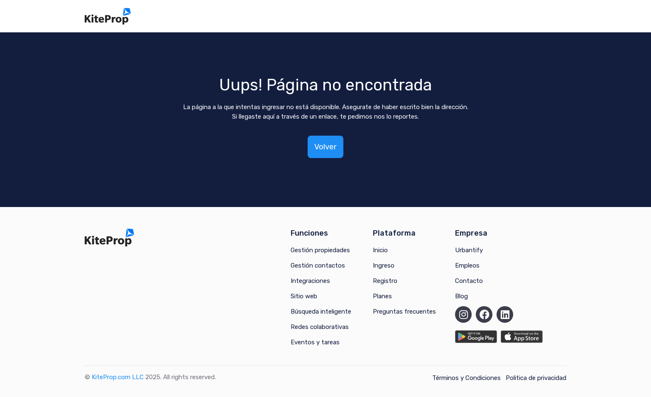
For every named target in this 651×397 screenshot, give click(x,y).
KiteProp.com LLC (118, 377)
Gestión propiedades (320, 250)
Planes (382, 296)
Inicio (380, 250)
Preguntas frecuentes (404, 311)
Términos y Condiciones (466, 378)
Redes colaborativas (320, 327)
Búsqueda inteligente (321, 311)
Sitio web (304, 296)
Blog (461, 296)
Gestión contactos (318, 265)
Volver (325, 146)
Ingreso (383, 265)
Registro (385, 281)
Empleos (467, 265)
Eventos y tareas (315, 342)
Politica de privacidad (536, 378)
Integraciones (310, 281)
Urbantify (469, 250)
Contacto (469, 281)
